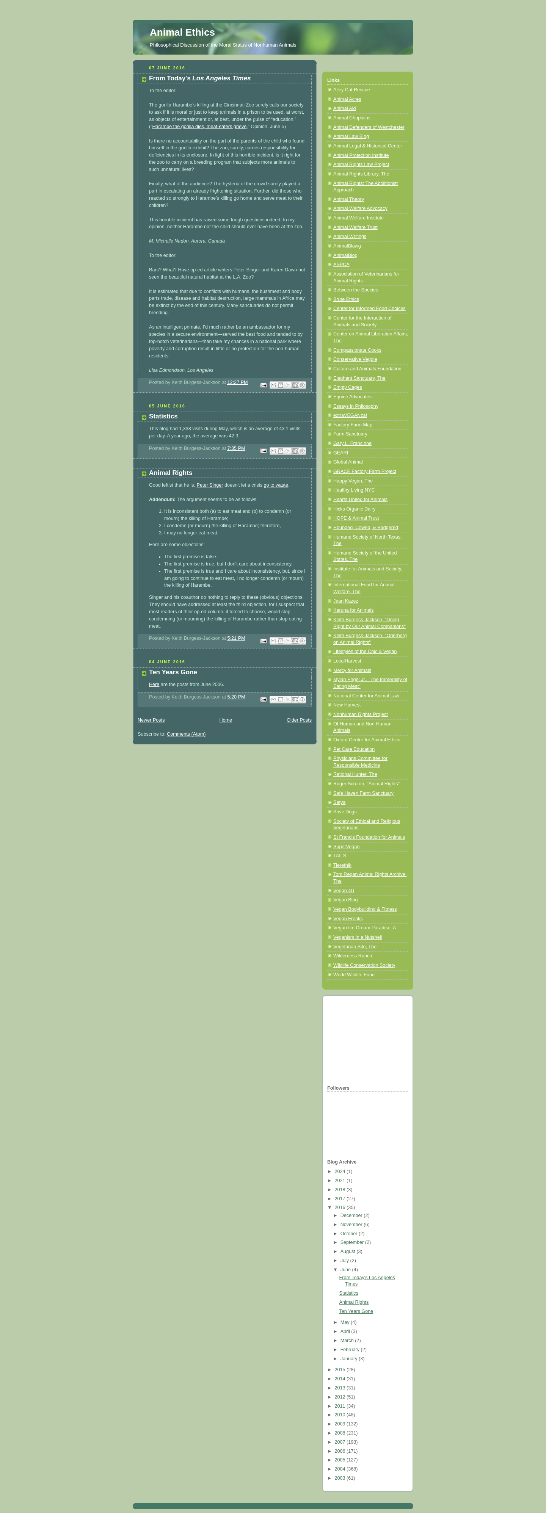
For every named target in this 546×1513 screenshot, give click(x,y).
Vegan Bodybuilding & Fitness (365, 909)
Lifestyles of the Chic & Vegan (365, 651)
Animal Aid (344, 108)
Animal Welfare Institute (358, 218)
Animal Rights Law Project (361, 164)
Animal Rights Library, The (361, 174)
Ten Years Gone (173, 672)
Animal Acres (347, 99)
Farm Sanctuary (350, 434)
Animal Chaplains (351, 118)
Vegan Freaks (348, 918)
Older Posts (299, 720)
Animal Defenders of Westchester (369, 127)
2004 (341, 1469)
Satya (339, 802)
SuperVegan (346, 846)
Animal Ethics (182, 32)
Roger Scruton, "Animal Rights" (366, 783)
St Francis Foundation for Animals (369, 837)
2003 (341, 1478)
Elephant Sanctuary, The (359, 378)
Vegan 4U (343, 890)
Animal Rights (170, 472)
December (352, 1215)
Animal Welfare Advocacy (360, 208)
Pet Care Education (354, 749)
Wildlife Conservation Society (364, 965)
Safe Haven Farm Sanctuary (363, 793)
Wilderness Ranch (352, 956)
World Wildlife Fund (354, 974)
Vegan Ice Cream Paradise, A (364, 927)
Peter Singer (209, 485)
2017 (341, 1198)
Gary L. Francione (352, 443)
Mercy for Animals (352, 670)
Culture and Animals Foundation (367, 368)
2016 (341, 1207)
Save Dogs (345, 811)
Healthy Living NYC (354, 490)
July (345, 1260)
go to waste (276, 485)
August (348, 1251)
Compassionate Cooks (357, 350)
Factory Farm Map (352, 425)
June (346, 1269)
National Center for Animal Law (366, 696)
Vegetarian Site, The (355, 946)
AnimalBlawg (347, 246)
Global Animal (348, 462)
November (352, 1224)
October (349, 1233)
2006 (341, 1451)
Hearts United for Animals (360, 499)
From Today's (200, 78)
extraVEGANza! (350, 415)
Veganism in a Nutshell (357, 937)
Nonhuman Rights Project (360, 714)
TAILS (339, 855)
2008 (341, 1433)
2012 (341, 1397)
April (345, 1331)
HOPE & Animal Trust (356, 518)
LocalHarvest (347, 661)
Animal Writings (349, 236)
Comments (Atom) (186, 734)
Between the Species (355, 290)
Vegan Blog (345, 899)
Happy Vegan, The (353, 481)
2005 (341, 1460)
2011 (341, 1406)
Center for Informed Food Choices (369, 308)
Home (225, 720)
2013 (341, 1388)
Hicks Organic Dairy (354, 509)
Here (154, 684)
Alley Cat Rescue (351, 89)
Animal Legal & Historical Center (367, 146)
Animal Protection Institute (361, 155)
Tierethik (342, 865)
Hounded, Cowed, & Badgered (365, 527)
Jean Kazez (345, 601)
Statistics (163, 416)
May (345, 1322)
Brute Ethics (346, 299)
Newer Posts (151, 720)
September (352, 1242)
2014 (341, 1378)
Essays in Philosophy (355, 406)
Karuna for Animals (353, 610)
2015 (341, 1369)
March (347, 1340)
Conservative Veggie (355, 359)
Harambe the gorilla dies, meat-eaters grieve (199, 126)
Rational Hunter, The (355, 774)
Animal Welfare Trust (355, 227)
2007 (341, 1442)
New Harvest (347, 705)
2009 (341, 1424)
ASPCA (341, 264)
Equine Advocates (352, 396)
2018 (341, 1189)
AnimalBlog (345, 255)
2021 (341, 1180)
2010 (341, 1414)
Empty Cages (347, 387)
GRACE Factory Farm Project (364, 471)
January (349, 1358)
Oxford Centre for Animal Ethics (366, 739)
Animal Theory (348, 199)
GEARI (340, 453)
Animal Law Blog (351, 136)
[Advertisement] (365, 1039)
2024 (341, 1171)
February (350, 1349)
